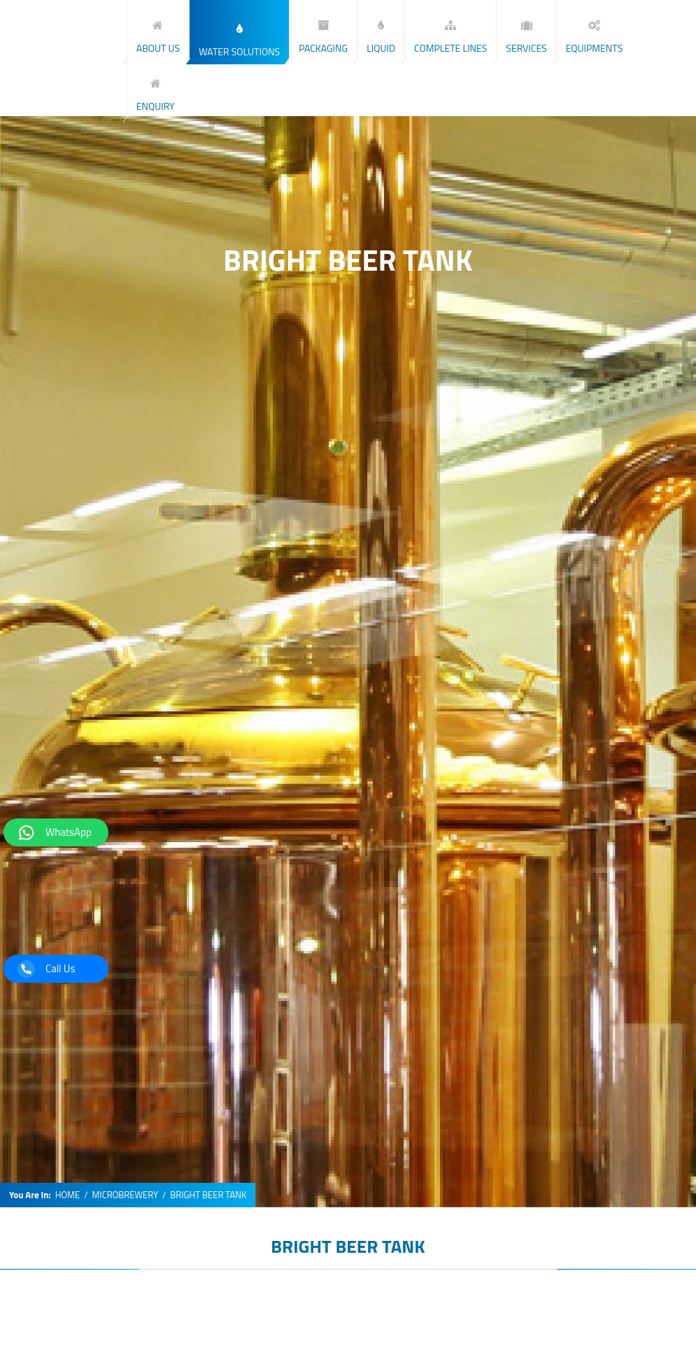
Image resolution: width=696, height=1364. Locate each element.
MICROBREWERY (125, 1195)
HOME (67, 1195)
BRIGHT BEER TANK (348, 1246)
